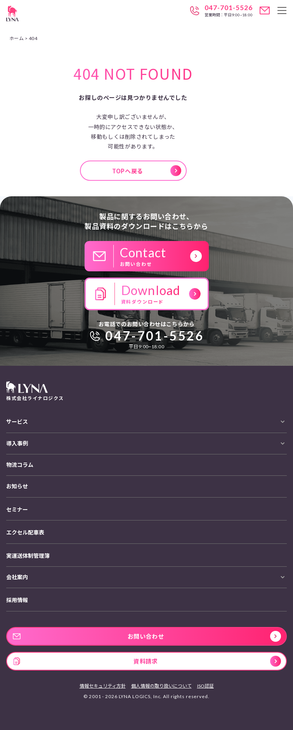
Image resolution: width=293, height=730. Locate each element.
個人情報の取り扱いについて (161, 686)
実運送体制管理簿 (28, 555)
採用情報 (17, 600)
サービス (17, 421)
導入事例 (17, 443)
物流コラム (19, 464)
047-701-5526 (229, 8)
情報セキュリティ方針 (103, 686)
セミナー (17, 509)
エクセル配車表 (25, 532)
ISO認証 (205, 686)
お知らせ (17, 486)
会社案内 (17, 577)
